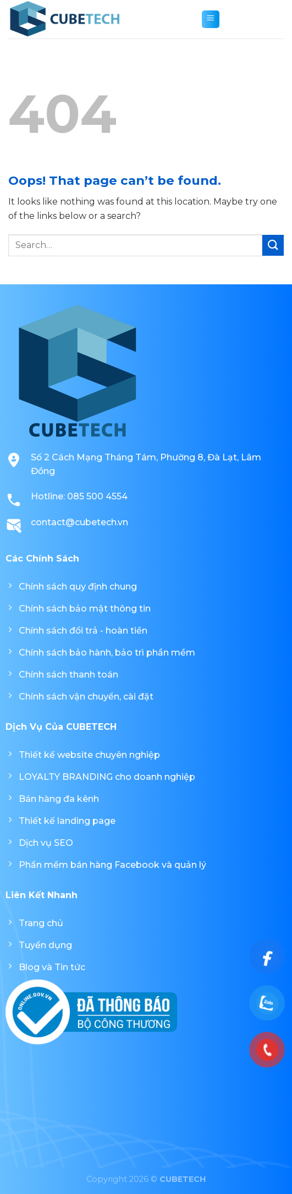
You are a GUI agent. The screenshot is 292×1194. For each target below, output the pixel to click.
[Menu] (210, 19)
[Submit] (273, 245)
